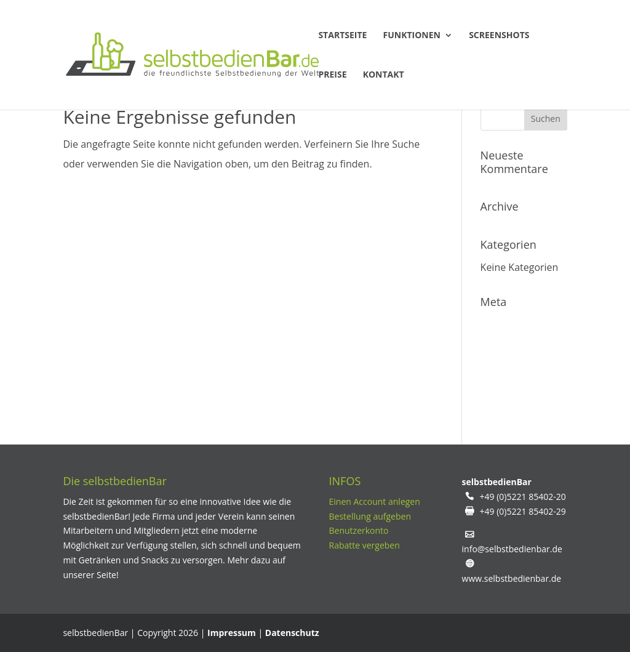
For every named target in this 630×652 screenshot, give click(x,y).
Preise (332, 75)
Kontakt (383, 75)
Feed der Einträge (520, 349)
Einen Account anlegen (374, 501)
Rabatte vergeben (364, 545)
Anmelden (503, 325)
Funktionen (412, 36)
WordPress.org (514, 399)
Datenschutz (292, 632)
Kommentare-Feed (523, 374)
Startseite (342, 36)
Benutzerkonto (359, 530)
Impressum (231, 632)
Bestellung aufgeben (370, 516)
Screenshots (499, 36)
